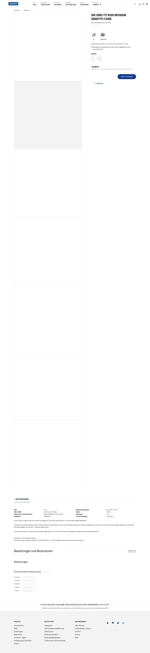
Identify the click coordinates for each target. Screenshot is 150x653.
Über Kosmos (79, 625)
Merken (98, 83)
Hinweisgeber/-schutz (83, 628)
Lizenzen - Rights (20, 637)
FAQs (16, 628)
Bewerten (132, 551)
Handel (16, 643)
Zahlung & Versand (51, 634)
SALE (35, 4)
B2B (76, 637)
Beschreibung (22, 499)
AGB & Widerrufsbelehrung (54, 628)
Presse (77, 634)
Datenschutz (48, 631)
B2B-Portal (18, 634)
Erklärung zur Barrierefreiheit (55, 640)
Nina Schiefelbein (96, 22)
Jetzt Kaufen (127, 76)
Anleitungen (18, 631)
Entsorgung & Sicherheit (22, 640)
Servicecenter (19, 625)
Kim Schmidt (106, 22)
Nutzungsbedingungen (52, 637)
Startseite (17, 10)
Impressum (48, 625)
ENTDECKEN (45, 4)
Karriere (78, 631)
